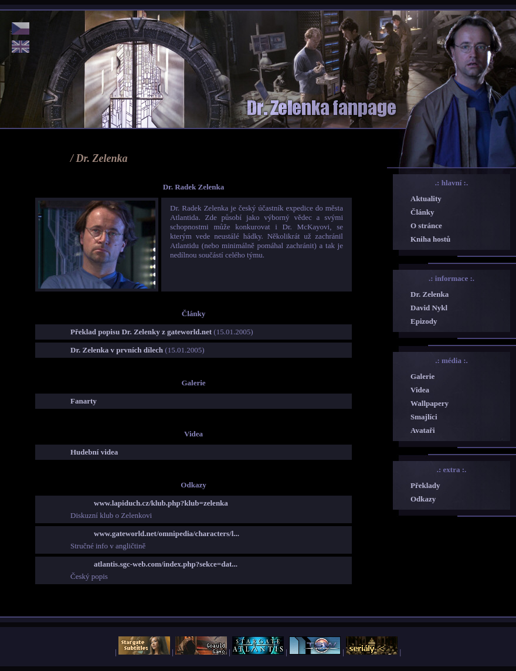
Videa (419, 389)
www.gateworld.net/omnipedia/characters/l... (166, 533)
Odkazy (423, 498)
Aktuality (426, 198)
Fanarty (83, 400)
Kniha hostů (430, 239)
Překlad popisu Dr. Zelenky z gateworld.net (141, 331)
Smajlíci (423, 416)
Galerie (422, 376)
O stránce (426, 225)
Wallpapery (429, 403)
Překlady (425, 485)
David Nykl (428, 307)
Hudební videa (94, 452)
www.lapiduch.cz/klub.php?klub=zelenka (161, 503)
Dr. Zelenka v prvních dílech (116, 349)
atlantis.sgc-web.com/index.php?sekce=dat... (165, 564)
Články (422, 212)
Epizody (423, 321)
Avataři (422, 430)
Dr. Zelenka (429, 294)
